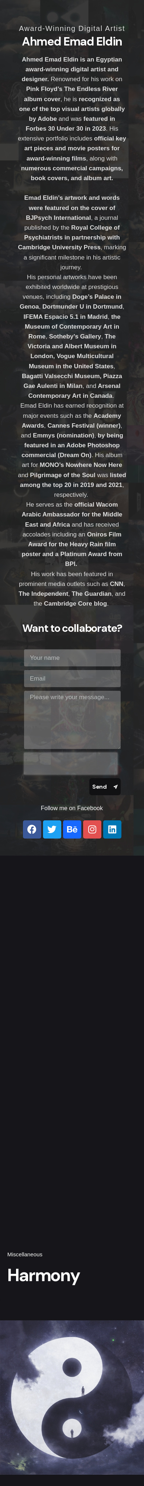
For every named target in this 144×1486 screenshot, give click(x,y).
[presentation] (70, 763)
